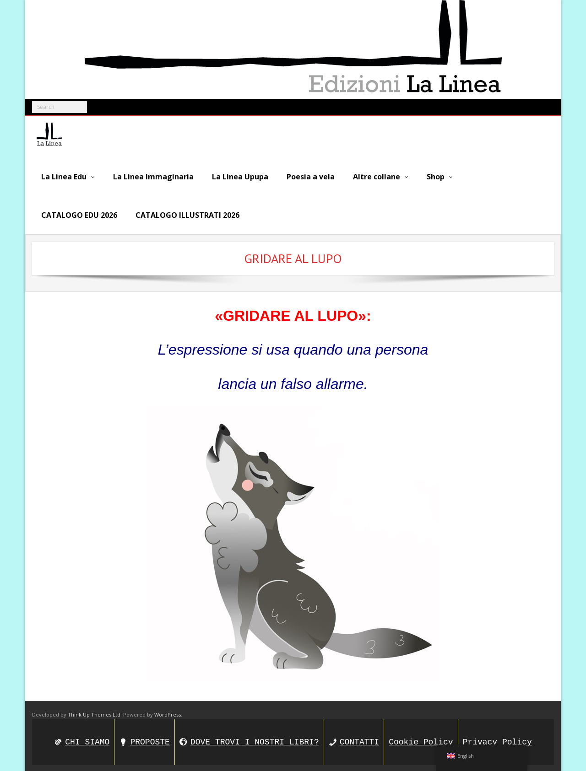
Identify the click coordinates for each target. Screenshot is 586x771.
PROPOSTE (149, 739)
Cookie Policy (421, 739)
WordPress (167, 711)
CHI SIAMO (87, 739)
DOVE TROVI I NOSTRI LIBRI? (254, 739)
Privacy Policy (497, 739)
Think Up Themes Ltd (94, 711)
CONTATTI (359, 739)
